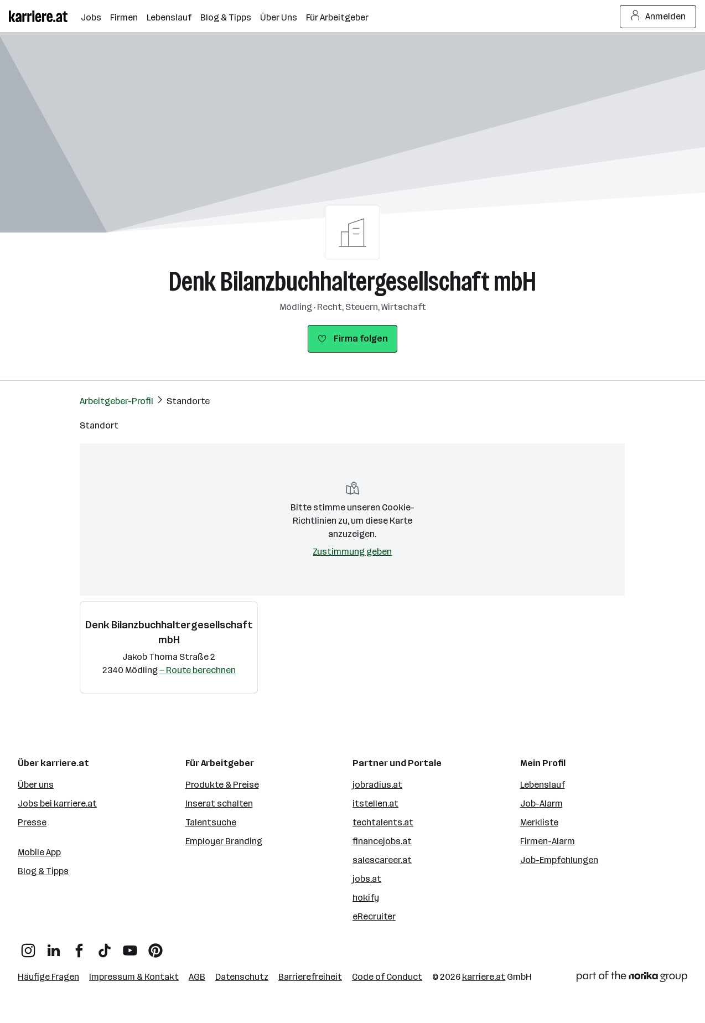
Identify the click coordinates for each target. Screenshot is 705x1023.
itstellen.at (375, 803)
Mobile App (39, 852)
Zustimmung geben (352, 551)
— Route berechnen (197, 670)
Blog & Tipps (43, 871)
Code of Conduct (387, 977)
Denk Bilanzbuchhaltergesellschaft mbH (352, 281)
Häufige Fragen (48, 977)
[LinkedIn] (53, 946)
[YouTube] (130, 946)
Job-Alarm (541, 803)
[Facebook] (79, 946)
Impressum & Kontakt (134, 977)
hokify (365, 897)
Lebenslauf (542, 784)
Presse (32, 822)
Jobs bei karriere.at (57, 803)
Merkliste (539, 822)
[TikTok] (104, 946)
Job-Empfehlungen (559, 860)
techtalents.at (382, 822)
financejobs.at (382, 841)
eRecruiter (374, 916)
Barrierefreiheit (310, 977)
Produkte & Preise (222, 784)
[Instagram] (28, 946)
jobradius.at (377, 784)
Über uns (36, 784)
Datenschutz (241, 977)
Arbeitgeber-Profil (116, 401)
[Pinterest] (155, 946)
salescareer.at (382, 860)
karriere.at (483, 977)
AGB (197, 977)
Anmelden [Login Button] (658, 16)
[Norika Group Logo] (632, 978)
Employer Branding (223, 841)
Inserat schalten (219, 803)
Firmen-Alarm (547, 841)
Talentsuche (210, 822)
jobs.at (366, 879)
